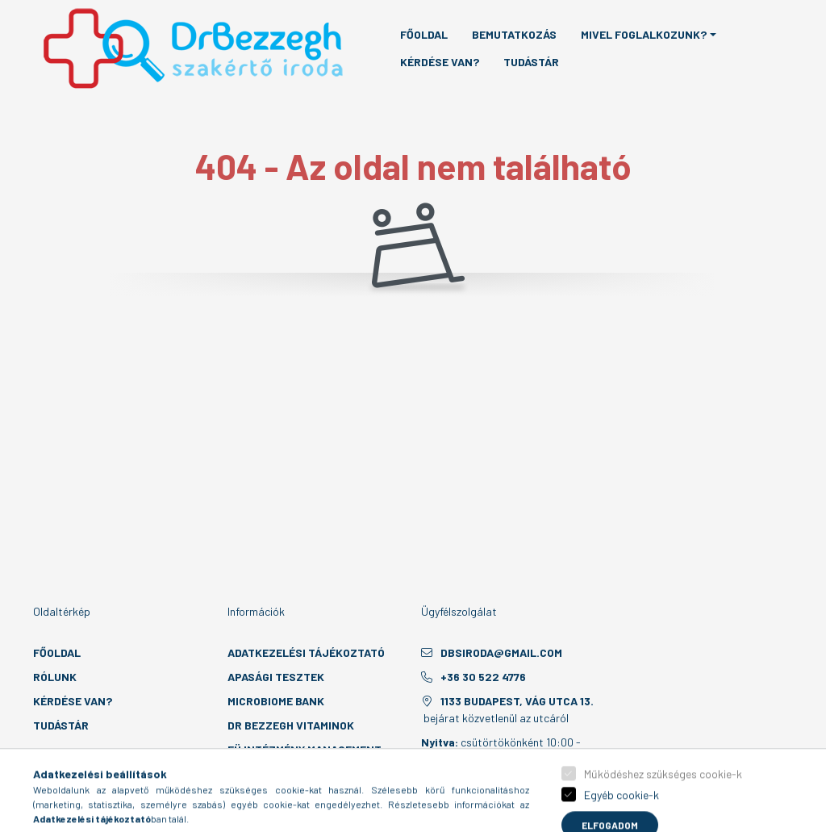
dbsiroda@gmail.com (501, 652)
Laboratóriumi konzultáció (308, 773)
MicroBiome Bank (275, 701)
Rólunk (55, 677)
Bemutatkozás (514, 34)
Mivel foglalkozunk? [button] (644, 34)
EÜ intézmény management (304, 749)
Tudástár (531, 62)
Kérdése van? (439, 62)
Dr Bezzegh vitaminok (290, 725)
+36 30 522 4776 (483, 677)
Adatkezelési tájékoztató (306, 652)
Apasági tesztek (275, 677)
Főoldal (424, 34)
